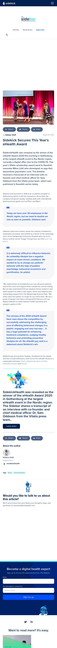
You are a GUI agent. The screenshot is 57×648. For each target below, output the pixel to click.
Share (10, 129)
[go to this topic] (10, 473)
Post (38, 129)
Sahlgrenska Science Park (36, 361)
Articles (16, 30)
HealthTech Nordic (10, 364)
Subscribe (40, 30)
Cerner (24, 364)
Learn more (11, 426)
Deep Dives (27, 30)
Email (4, 577)
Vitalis (23, 361)
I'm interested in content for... (13, 586)
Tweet (24, 129)
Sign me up (28, 597)
